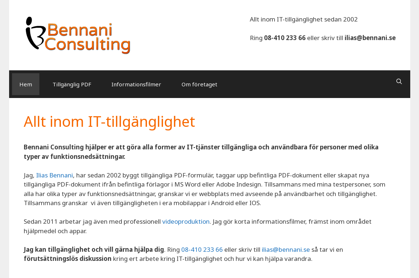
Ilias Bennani (54, 175)
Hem (25, 84)
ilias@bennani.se (370, 38)
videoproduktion (186, 221)
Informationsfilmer (136, 84)
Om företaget (199, 84)
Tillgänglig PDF (72, 84)
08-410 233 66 (285, 38)
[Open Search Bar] (399, 81)
